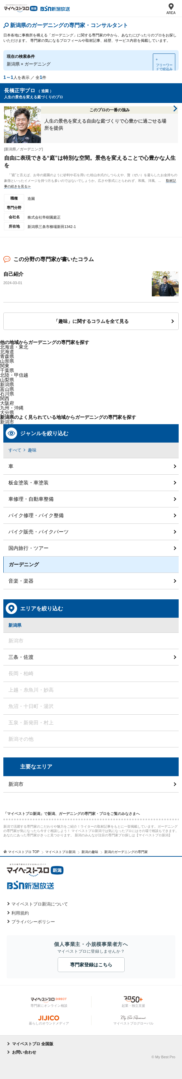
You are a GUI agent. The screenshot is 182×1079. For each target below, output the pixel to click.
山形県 (7, 361)
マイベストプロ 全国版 (32, 1044)
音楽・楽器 (21, 581)
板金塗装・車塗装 (28, 482)
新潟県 (7, 384)
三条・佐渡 (21, 657)
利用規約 (20, 913)
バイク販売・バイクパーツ (38, 531)
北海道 (7, 351)
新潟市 (15, 784)
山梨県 (7, 379)
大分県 (7, 412)
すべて (14, 450)
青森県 (7, 356)
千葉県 (7, 370)
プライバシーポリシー (33, 921)
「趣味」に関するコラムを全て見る (91, 321)
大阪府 (7, 403)
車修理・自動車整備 (31, 499)
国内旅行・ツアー (28, 548)
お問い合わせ (24, 1052)
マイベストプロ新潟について (39, 904)
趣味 (32, 450)
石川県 (7, 393)
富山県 (7, 389)
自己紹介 (13, 274)
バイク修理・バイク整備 (36, 515)
